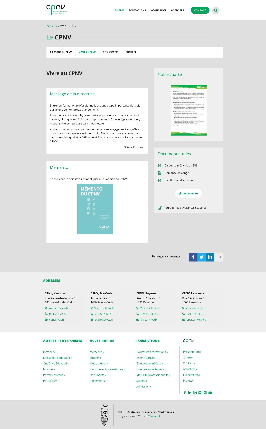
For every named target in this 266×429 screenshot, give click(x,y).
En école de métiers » (149, 363)
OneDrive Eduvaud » (56, 363)
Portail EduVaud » (54, 375)
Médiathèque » (99, 363)
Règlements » (98, 381)
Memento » (97, 352)
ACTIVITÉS (177, 10)
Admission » (143, 386)
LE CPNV (118, 10)
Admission (158, 10)
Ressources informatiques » (107, 369)
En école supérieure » (150, 369)
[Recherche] (216, 10)
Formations (137, 10)
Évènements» (191, 375)
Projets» (188, 380)
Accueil (50, 26)
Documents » (98, 375)
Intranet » (49, 352)
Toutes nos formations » (152, 352)
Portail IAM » (51, 381)
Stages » (141, 381)
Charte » (188, 357)
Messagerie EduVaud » (57, 358)
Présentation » (192, 352)
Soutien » (96, 358)
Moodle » (49, 369)
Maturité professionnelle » (153, 375)
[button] (188, 193)
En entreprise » (146, 358)
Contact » (189, 363)
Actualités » (190, 369)
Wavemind (154, 416)
